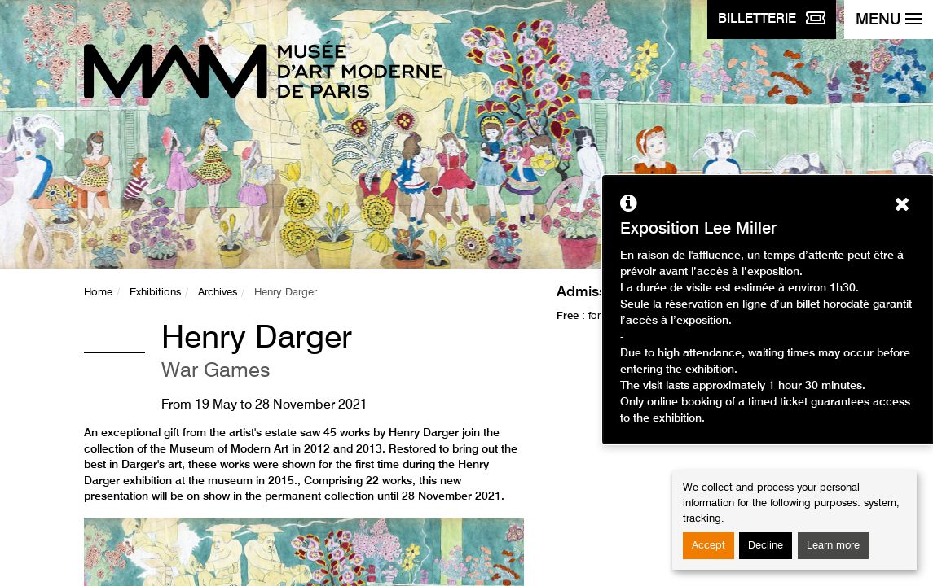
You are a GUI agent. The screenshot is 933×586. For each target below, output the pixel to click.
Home (98, 292)
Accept (708, 545)
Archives (217, 292)
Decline (765, 545)
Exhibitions (155, 292)
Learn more (833, 545)
